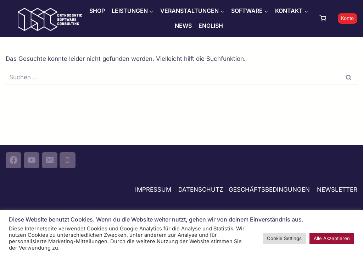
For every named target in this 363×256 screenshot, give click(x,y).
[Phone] (67, 160)
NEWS (183, 25)
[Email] (49, 160)
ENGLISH (211, 25)
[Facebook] (13, 160)
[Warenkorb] (326, 18)
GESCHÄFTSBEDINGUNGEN (270, 189)
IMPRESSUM (153, 189)
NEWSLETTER (337, 189)
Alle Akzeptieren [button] (332, 238)
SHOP (97, 10)
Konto (347, 18)
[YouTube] (31, 160)
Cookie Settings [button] (284, 238)
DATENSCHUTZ (200, 189)
